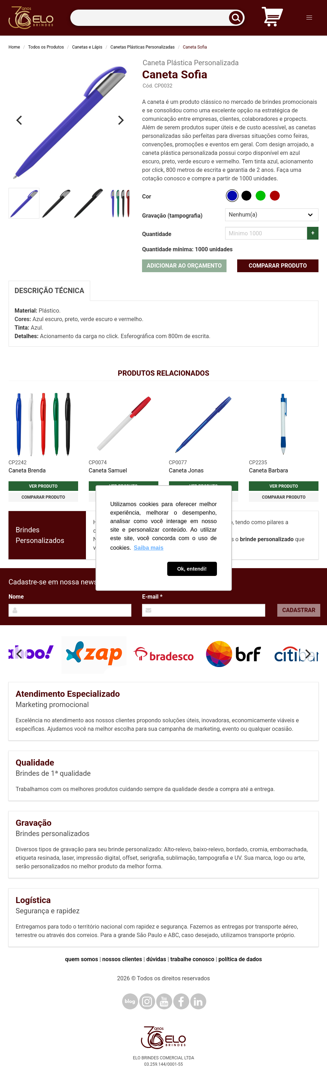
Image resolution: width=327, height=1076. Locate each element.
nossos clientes (122, 959)
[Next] (120, 120)
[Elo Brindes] (31, 17)
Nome (16, 596)
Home (14, 47)
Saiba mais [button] (149, 548)
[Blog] (130, 1001)
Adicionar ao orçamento (184, 265)
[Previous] (20, 120)
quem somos (81, 959)
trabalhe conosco (192, 959)
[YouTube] (164, 1001)
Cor (146, 196)
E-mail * (152, 596)
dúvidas (156, 959)
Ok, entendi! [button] (192, 569)
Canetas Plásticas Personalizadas (142, 47)
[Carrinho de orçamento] (272, 18)
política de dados (240, 959)
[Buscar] (238, 18)
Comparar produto (278, 265)
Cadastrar (298, 610)
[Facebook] (181, 1001)
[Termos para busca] (157, 18)
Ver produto (43, 486)
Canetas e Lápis (87, 47)
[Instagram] (147, 1001)
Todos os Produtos (46, 47)
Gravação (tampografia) (172, 215)
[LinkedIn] (198, 1001)
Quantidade (156, 234)
